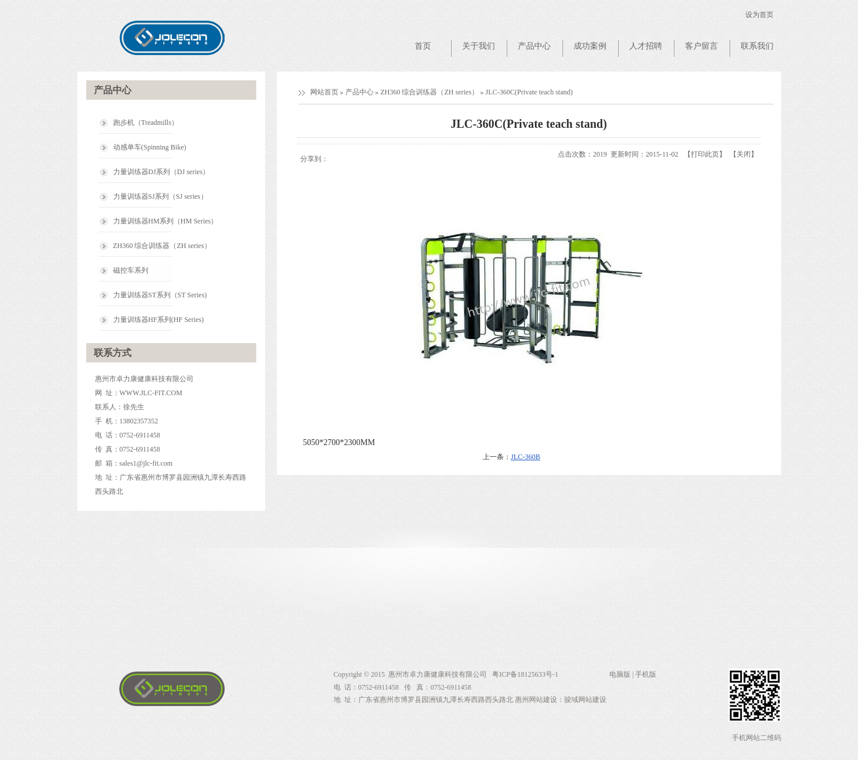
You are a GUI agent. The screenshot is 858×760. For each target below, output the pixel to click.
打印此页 (705, 154)
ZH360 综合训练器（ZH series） (430, 92)
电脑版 (619, 674)
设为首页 (759, 15)
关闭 (744, 154)
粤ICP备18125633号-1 (524, 674)
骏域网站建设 (585, 699)
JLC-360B (525, 457)
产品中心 (359, 92)
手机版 (645, 674)
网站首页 (324, 92)
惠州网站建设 (536, 699)
